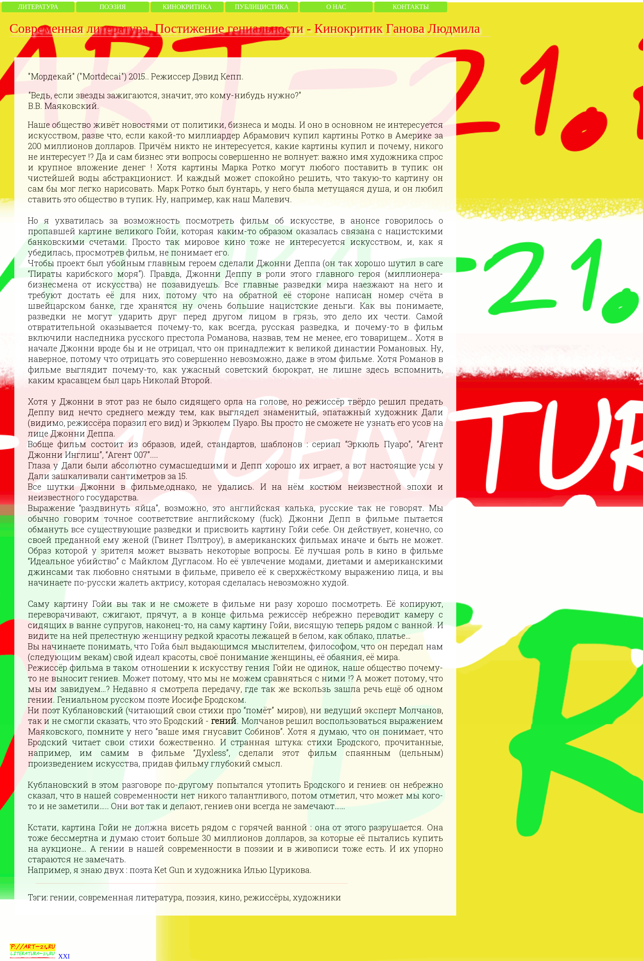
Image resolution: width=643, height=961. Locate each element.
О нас (336, 6)
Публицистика (261, 6)
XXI (64, 956)
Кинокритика (187, 6)
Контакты (411, 6)
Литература (38, 6)
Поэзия (113, 6)
